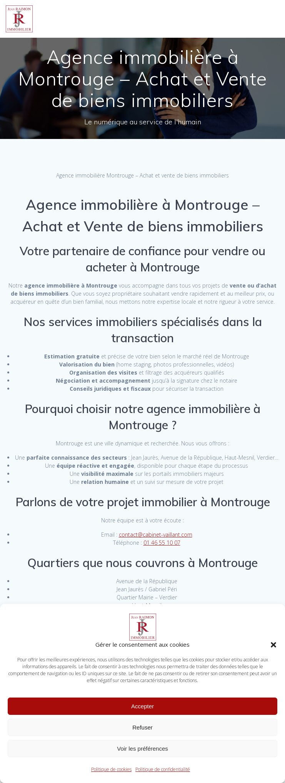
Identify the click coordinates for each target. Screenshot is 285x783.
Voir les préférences (142, 748)
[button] (273, 645)
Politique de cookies (111, 769)
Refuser (142, 727)
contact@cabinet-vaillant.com (155, 534)
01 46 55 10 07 (161, 542)
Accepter (142, 706)
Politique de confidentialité (162, 769)
